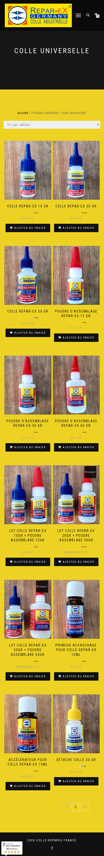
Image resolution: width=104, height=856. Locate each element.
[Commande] (52, 125)
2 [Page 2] (75, 807)
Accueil (22, 112)
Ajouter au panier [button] (30, 228)
